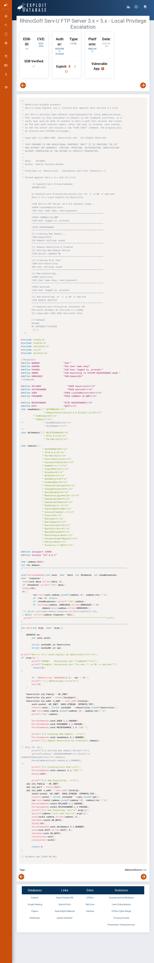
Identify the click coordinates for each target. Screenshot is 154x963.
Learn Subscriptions (121, 904)
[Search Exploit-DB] (145, 7)
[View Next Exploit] (143, 85)
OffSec (90, 897)
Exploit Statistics (64, 918)
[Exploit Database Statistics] (128, 7)
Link (144, 870)
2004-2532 (41, 44)
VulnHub (90, 911)
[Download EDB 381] (70, 66)
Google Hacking (35, 904)
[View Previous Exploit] (23, 85)
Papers (34, 911)
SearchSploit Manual (65, 911)
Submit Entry (65, 904)
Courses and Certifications (121, 897)
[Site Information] (137, 7)
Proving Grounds (121, 918)
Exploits (34, 897)
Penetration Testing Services (121, 924)
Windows (92, 50)
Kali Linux (90, 904)
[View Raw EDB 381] (67, 71)
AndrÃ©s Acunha (59, 51)
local (74, 43)
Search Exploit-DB (64, 897)
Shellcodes (35, 918)
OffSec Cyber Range (121, 911)
